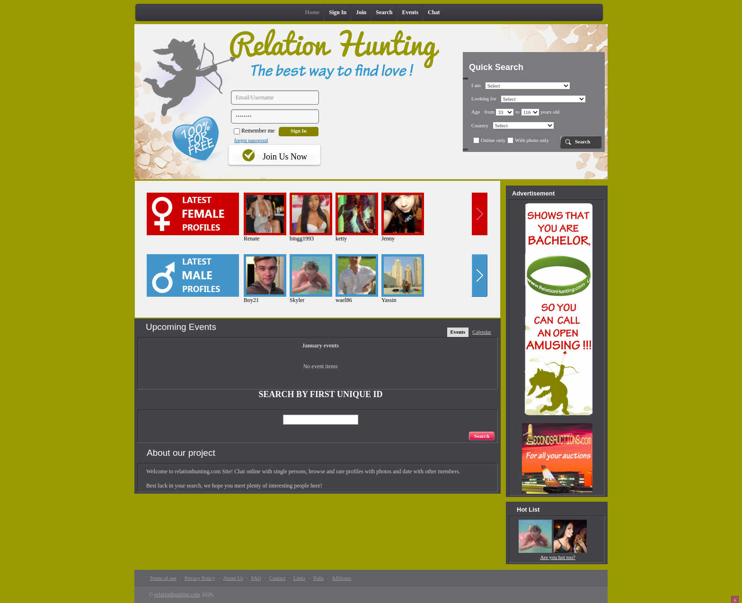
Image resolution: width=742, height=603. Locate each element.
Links (299, 578)
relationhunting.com (177, 594)
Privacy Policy (200, 578)
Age (475, 112)
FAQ (256, 578)
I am (476, 85)
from (499, 112)
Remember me (254, 130)
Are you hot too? (557, 557)
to (527, 112)
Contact (277, 578)
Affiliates (341, 578)
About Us (233, 578)
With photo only (528, 140)
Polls (318, 578)
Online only (489, 140)
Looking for (483, 98)
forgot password (251, 140)
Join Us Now (285, 156)
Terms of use (163, 578)
